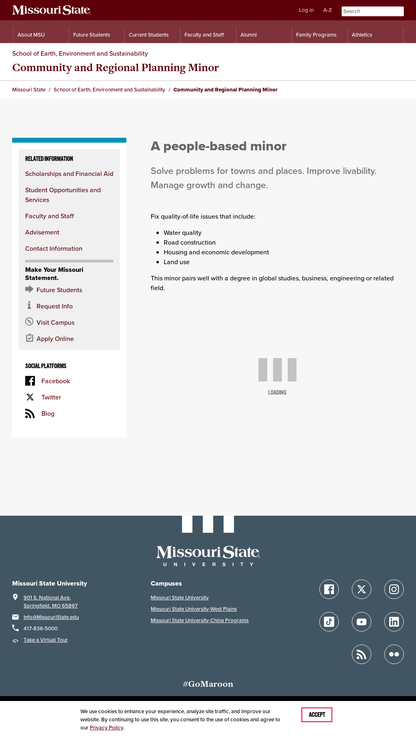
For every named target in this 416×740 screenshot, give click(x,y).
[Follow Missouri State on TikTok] (329, 621)
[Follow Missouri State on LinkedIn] (394, 621)
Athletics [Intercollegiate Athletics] (362, 35)
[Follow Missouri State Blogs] (361, 654)
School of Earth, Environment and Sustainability (80, 53)
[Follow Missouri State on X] (361, 589)
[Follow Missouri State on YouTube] (361, 621)
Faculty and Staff (49, 215)
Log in (306, 10)
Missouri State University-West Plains (194, 609)
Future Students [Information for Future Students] (91, 35)
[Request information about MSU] (69, 306)
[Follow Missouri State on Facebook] (329, 589)
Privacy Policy (106, 727)
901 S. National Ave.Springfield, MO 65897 (51, 602)
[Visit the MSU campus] (69, 322)
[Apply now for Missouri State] (69, 338)
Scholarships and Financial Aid (69, 173)
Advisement (42, 232)
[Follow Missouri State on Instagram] (394, 589)
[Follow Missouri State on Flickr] (394, 654)
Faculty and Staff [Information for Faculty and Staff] (204, 35)
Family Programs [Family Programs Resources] (316, 35)
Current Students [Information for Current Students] (149, 35)
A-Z (327, 10)
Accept (317, 714)
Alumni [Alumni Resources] (248, 35)
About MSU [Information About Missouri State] (31, 35)
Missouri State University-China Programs (200, 620)
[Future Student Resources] (69, 290)
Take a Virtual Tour (46, 640)
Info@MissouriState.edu (51, 617)
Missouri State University (180, 597)
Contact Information (53, 248)
